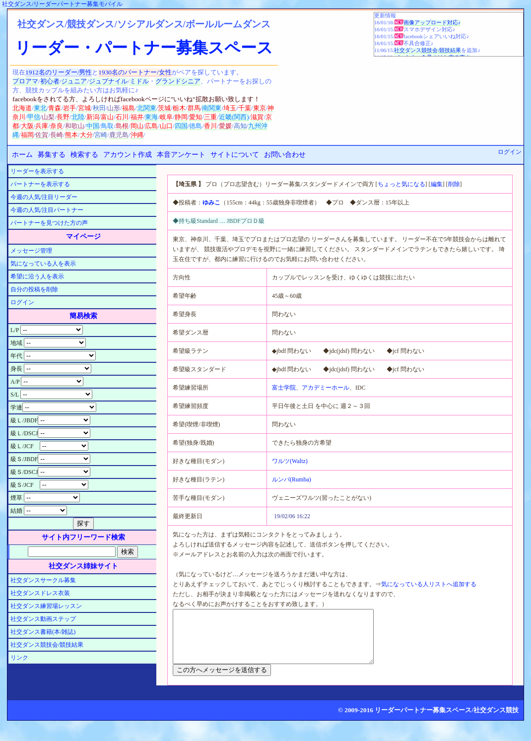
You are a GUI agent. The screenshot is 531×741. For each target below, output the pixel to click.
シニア (190, 81)
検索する (84, 154)
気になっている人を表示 (43, 263)
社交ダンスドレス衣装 (40, 593)
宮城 (84, 108)
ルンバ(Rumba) (291, 479)
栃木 (179, 108)
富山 (107, 117)
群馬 (194, 108)
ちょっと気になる (401, 184)
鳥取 (107, 126)
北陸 (77, 117)
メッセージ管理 (31, 250)
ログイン (510, 151)
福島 (128, 108)
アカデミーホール (325, 387)
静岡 (181, 117)
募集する (52, 154)
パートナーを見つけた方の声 (49, 222)
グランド (168, 81)
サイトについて (234, 154)
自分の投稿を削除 (34, 289)
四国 (181, 126)
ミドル (139, 81)
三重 (210, 117)
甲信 (33, 117)
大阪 (27, 126)
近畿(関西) (234, 117)
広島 (151, 126)
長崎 (56, 134)
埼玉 (229, 108)
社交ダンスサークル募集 (43, 580)
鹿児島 (119, 134)
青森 (54, 108)
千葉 (244, 108)
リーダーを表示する (37, 171)
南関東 (211, 108)
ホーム (22, 154)
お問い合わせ (285, 154)
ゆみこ (211, 202)
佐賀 (41, 134)
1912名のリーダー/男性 (58, 72)
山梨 (48, 117)
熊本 (71, 134)
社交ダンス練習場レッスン (46, 606)
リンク (19, 657)
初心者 (50, 81)
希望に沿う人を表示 (37, 276)
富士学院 (284, 387)
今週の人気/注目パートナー (46, 209)
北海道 (22, 108)
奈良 (56, 126)
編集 (437, 184)
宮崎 (100, 134)
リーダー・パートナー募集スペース (144, 48)
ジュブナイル (108, 81)
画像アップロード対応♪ (432, 22)
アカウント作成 (127, 154)
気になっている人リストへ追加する (428, 584)
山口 (166, 126)
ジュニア (74, 81)
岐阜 (166, 117)
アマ (31, 81)
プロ (18, 81)
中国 (92, 126)
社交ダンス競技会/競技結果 (427, 50)
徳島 (195, 126)
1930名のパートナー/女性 (134, 72)
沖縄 (137, 134)
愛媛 (225, 126)
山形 (113, 108)
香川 (210, 126)
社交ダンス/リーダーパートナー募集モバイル (62, 3)
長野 (63, 117)
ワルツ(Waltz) (290, 461)
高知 (240, 126)
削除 (454, 184)
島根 (122, 126)
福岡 (27, 134)
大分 (86, 134)
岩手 (69, 108)
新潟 (92, 117)
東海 (151, 117)
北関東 (146, 108)
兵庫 (41, 126)
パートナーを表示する (40, 184)
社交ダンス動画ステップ (43, 618)
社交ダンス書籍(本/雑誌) (42, 631)
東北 (40, 108)
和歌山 (74, 126)
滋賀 (257, 117)
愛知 (195, 117)
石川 (122, 117)
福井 (137, 117)
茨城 (164, 108)
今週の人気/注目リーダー (43, 197)
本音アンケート (181, 154)
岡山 (137, 126)
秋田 (99, 108)
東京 (259, 108)
